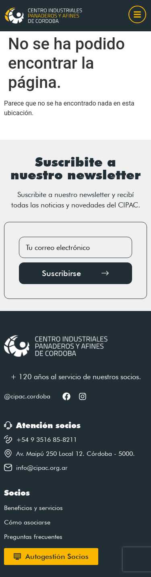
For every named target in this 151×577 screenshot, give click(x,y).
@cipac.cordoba (27, 396)
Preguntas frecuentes (33, 536)
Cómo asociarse (27, 522)
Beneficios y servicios (33, 508)
